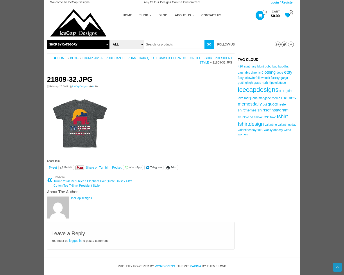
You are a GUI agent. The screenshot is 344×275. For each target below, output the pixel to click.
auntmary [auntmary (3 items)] (250, 66)
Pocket (117, 167)
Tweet (53, 167)
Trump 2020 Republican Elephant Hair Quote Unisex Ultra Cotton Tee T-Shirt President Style (96, 181)
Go (209, 44)
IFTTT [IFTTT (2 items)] (283, 91)
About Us (184, 15)
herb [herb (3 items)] (265, 82)
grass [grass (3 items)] (257, 82)
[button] (78, 44)
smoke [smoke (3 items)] (258, 117)
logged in (75, 240)
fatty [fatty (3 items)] (241, 78)
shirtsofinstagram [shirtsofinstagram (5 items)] (272, 110)
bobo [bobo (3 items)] (268, 66)
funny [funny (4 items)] (275, 78)
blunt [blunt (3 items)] (260, 66)
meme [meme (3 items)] (276, 98)
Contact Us (211, 15)
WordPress (165, 266)
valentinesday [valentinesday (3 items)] (287, 124)
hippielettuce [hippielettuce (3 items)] (277, 82)
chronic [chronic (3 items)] (256, 72)
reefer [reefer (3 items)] (283, 104)
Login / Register (282, 2)
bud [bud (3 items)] (274, 66)
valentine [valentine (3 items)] (271, 124)
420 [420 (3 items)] (240, 66)
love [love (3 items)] (240, 98)
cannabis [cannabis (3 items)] (244, 72)
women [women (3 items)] (243, 134)
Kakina (195, 266)
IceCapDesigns (80, 86)
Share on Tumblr (97, 167)
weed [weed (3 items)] (287, 130)
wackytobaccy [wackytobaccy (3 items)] (273, 130)
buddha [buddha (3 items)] (283, 66)
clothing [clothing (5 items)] (269, 72)
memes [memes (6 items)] (288, 97)
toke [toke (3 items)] (273, 117)
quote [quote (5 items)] (273, 104)
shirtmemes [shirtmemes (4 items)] (247, 110)
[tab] (78, 44)
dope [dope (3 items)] (279, 72)
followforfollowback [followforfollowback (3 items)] (257, 78)
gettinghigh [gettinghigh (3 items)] (245, 82)
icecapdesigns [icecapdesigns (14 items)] (258, 89)
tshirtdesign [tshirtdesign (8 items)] (251, 124)
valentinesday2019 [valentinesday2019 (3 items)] (250, 130)
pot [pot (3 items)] (265, 104)
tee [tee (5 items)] (266, 117)
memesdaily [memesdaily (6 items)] (250, 103)
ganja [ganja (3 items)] (284, 78)
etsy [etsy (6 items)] (288, 72)
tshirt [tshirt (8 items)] (282, 116)
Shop (145, 15)
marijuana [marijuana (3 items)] (251, 98)
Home (127, 15)
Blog (163, 15)
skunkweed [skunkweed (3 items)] (245, 117)
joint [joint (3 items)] (289, 91)
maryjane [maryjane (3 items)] (264, 98)
